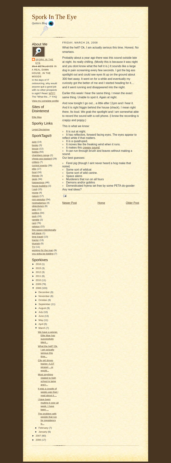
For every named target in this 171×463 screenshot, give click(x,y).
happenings (38, 182)
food (34, 172)
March (42, 328)
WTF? (52, 93)
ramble (35, 219)
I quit (34, 189)
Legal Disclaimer (41, 129)
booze (35, 148)
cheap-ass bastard (42, 158)
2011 (39, 276)
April (41, 324)
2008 (39, 288)
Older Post (132, 202)
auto (34, 141)
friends (35, 175)
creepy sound (91, 147)
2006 (39, 439)
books (35, 145)
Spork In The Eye (54, 16)
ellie (34, 169)
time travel (37, 236)
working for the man (42, 250)
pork (34, 216)
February (44, 427)
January (43, 431)
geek (34, 179)
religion (36, 226)
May (41, 320)
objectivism (38, 206)
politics (35, 213)
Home (101, 202)
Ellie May (37, 117)
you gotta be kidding (43, 253)
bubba (35, 152)
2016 (39, 264)
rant (34, 223)
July (41, 312)
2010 (39, 280)
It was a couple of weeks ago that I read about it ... (48, 392)
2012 (39, 272)
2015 (39, 268)
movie (35, 192)
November (44, 296)
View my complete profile (45, 101)
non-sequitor (38, 199)
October (43, 300)
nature (35, 196)
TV (33, 247)
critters (35, 162)
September (45, 304)
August (43, 308)
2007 (39, 435)
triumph (36, 243)
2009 (39, 284)
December (44, 292)
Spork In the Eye (44, 61)
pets (34, 209)
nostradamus (39, 203)
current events (39, 165)
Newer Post (69, 202)
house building (40, 186)
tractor (35, 240)
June (41, 316)
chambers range (40, 155)
